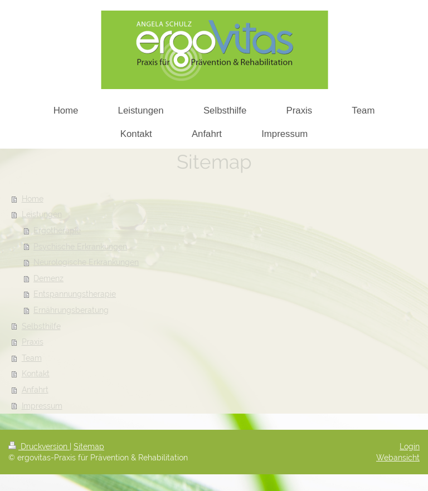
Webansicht (398, 457)
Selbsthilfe (41, 326)
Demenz (48, 278)
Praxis (32, 341)
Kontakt (36, 373)
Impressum (42, 405)
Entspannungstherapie (74, 293)
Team (32, 357)
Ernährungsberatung (71, 310)
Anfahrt (35, 389)
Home (32, 198)
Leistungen (42, 214)
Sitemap (89, 446)
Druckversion (39, 446)
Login (410, 446)
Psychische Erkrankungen (80, 246)
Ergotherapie (57, 230)
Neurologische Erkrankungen (86, 262)
